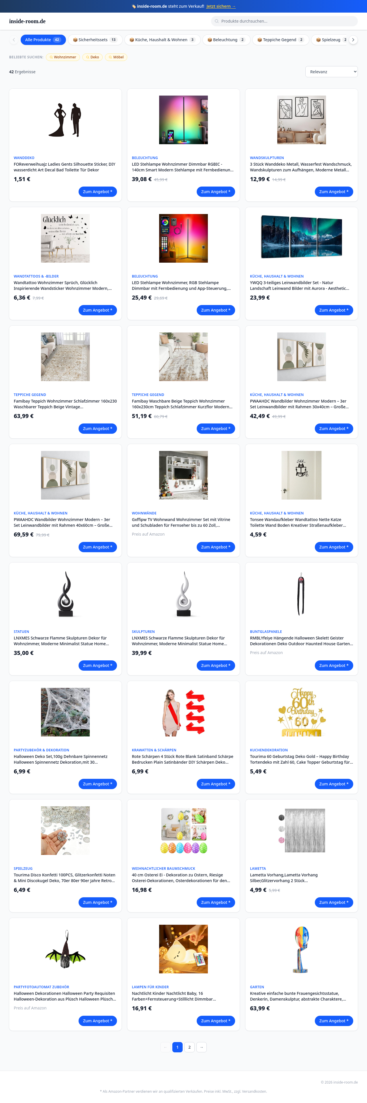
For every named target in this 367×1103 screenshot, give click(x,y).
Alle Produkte (43, 40)
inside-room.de (27, 21)
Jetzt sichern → (221, 6)
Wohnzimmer (63, 57)
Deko (92, 57)
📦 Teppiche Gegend (280, 40)
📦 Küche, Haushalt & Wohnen (162, 40)
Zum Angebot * (97, 191)
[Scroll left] (13, 39)
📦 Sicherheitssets (95, 40)
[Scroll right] (353, 39)
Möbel (116, 57)
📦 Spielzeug (332, 40)
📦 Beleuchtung (226, 40)
